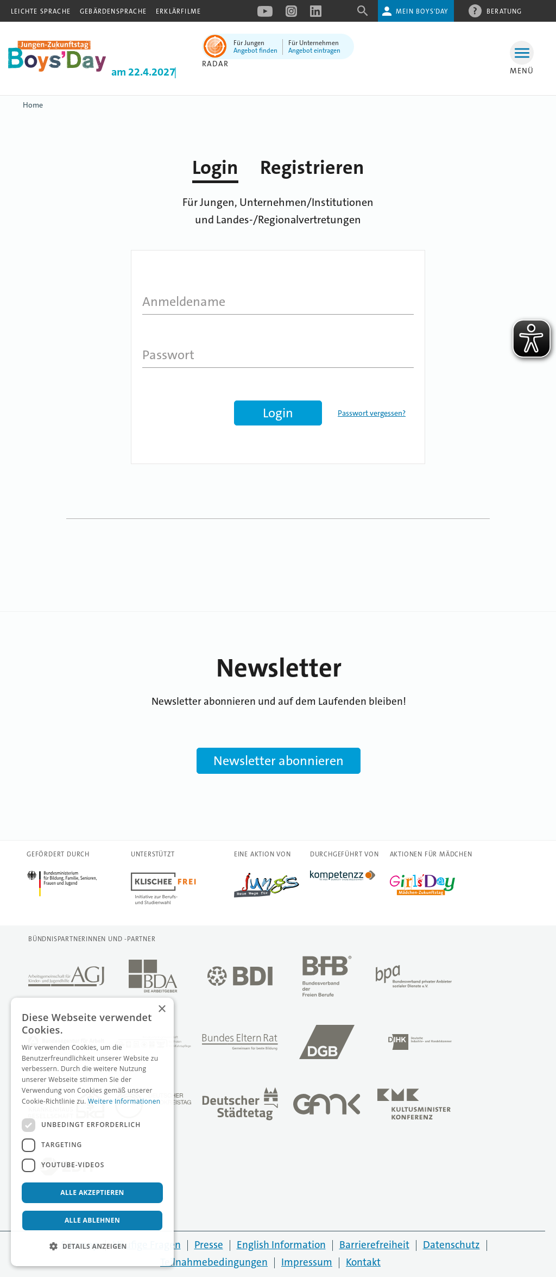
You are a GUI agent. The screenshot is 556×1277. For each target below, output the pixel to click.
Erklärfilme (178, 11)
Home (33, 105)
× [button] (161, 1009)
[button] (92, 1246)
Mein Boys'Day (422, 11)
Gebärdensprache (113, 11)
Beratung (504, 10)
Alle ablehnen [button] (92, 1220)
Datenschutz (451, 1244)
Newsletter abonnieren (278, 760)
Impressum (306, 1262)
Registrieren (312, 167)
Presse (208, 1244)
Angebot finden (255, 50)
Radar (215, 63)
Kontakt (363, 1262)
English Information (281, 1244)
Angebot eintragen (314, 50)
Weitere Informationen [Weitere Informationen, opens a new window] (124, 1101)
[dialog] (92, 1132)
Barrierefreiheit (374, 1244)
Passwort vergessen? (372, 413)
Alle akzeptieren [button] (92, 1192)
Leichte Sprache (41, 11)
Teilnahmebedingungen (214, 1262)
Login (215, 167)
